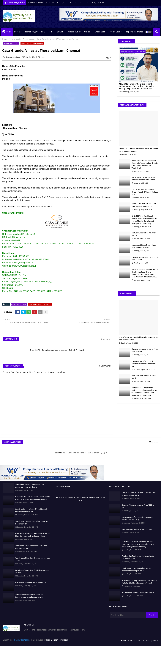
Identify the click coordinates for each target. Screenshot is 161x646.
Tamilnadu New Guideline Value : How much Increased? (31, 546)
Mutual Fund (74, 31)
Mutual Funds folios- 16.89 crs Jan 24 (144, 234)
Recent (17, 31)
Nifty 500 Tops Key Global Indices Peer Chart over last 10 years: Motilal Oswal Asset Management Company (144, 220)
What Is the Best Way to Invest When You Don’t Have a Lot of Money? (138, 149)
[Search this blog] (128, 615)
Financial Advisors (77, 3)
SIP (51, 31)
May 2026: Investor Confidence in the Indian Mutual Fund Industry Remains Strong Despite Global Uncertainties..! (136, 86)
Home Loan (115, 31)
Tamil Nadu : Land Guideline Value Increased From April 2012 (29, 485)
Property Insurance (134, 31)
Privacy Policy (62, 3)
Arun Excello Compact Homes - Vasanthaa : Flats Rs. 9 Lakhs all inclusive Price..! (33, 534)
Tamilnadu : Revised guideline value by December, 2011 (31, 522)
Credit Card (100, 31)
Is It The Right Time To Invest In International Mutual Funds (144, 178)
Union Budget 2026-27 (95, 3)
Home (8, 31)
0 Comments (105, 365)
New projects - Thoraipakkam (22, 39)
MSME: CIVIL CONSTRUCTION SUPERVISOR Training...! (144, 204)
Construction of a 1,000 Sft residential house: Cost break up (144, 363)
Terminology (31, 31)
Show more (105, 339)
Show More (153, 442)
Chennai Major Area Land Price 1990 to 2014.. (145, 258)
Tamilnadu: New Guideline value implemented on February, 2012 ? (29, 595)
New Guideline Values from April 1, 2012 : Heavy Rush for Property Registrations (32, 498)
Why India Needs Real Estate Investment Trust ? (32, 571)
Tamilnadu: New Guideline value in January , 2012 (33, 559)
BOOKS (60, 31)
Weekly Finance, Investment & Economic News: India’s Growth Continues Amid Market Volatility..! (145, 164)
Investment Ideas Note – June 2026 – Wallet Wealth (144, 246)
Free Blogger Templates (57, 640)
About (130, 640)
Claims (87, 31)
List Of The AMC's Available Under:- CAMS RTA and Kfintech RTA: (145, 192)
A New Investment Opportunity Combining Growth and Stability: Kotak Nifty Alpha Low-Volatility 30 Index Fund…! (145, 273)
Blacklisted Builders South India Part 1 (31, 582)
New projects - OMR (11, 43)
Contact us (50, 3)
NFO (43, 31)
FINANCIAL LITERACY (36, 3)
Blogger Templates (22, 640)
